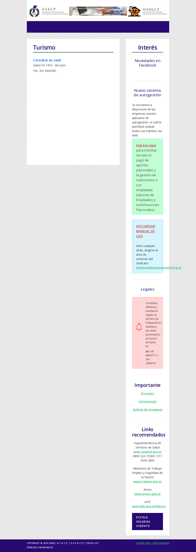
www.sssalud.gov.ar (147, 452)
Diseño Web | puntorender (152, 543)
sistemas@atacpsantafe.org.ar (159, 267)
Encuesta (147, 393)
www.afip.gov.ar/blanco (149, 506)
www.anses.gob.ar (148, 494)
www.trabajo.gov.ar (147, 481)
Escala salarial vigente (143, 521)
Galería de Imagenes (147, 409)
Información (148, 401)
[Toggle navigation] (36, 27)
